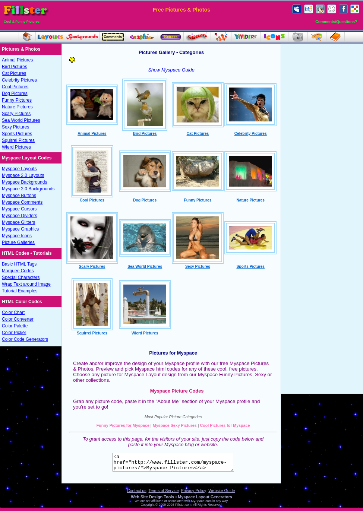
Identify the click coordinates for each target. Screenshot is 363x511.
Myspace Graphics (20, 229)
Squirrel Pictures (18, 140)
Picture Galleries (18, 242)
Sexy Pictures (15, 127)
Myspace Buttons (19, 195)
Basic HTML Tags (19, 264)
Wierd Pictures (16, 147)
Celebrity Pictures (19, 80)
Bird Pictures (14, 66)
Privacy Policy (193, 494)
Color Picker (14, 332)
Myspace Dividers (19, 215)
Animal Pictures (17, 60)
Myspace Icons (17, 235)
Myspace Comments (22, 202)
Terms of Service (164, 494)
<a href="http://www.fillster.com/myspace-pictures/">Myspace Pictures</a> (173, 464)
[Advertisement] (322, 159)
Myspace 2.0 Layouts (23, 175)
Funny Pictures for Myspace (123, 425)
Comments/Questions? (336, 22)
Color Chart (13, 312)
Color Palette (15, 325)
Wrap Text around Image (26, 284)
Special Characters (21, 277)
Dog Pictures (15, 93)
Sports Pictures (17, 133)
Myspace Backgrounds (24, 182)
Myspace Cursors (19, 209)
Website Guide (221, 494)
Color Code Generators (25, 339)
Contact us (136, 494)
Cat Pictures (14, 73)
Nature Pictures (17, 107)
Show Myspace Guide (171, 70)
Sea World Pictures (21, 120)
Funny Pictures (17, 100)
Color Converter (18, 319)
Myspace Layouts (19, 168)
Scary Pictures (16, 113)
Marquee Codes (18, 270)
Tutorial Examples (20, 290)
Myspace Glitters (18, 222)
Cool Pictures (15, 86)
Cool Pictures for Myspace (225, 425)
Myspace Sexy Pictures (175, 425)
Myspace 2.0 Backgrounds (28, 188)
